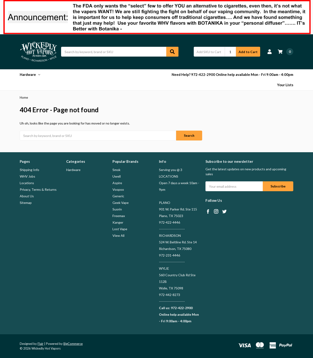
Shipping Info (29, 170)
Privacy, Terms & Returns (38, 189)
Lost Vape (119, 229)
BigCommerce (73, 344)
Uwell (116, 176)
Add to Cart (248, 52)
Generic (118, 196)
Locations (27, 183)
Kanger (117, 222)
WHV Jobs (27, 176)
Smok (116, 170)
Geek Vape (120, 203)
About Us (27, 196)
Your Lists (285, 85)
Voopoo (118, 189)
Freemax (118, 216)
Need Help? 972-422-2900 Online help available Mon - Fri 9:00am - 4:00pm (232, 74)
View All (118, 235)
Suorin (117, 209)
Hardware (30, 74)
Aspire (117, 183)
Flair (40, 344)
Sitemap (26, 203)
